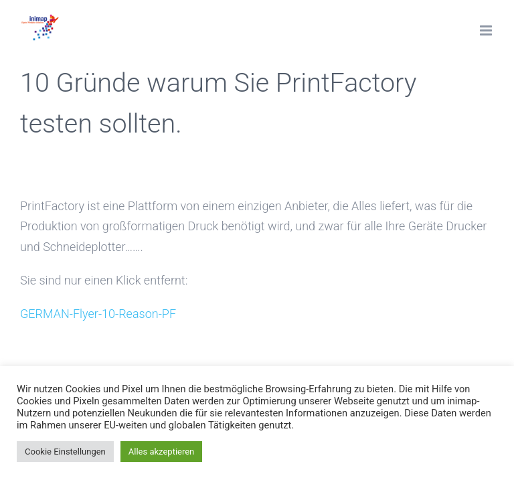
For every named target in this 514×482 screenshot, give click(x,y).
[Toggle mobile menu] (487, 30)
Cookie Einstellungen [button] (65, 452)
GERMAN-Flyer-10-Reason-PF (98, 314)
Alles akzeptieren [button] (161, 452)
